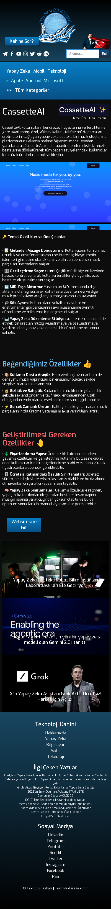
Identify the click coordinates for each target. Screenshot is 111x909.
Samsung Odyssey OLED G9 (55, 796)
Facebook (55, 870)
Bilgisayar (55, 745)
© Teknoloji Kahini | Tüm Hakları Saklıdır (55, 888)
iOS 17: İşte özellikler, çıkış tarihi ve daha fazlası (55, 800)
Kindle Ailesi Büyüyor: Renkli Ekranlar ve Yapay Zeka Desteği (55, 787)
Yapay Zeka (18, 71)
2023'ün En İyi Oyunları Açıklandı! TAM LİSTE (56, 792)
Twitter (56, 858)
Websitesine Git (24, 525)
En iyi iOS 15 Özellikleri (55, 816)
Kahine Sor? (22, 41)
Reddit (56, 852)
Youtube (56, 847)
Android (33, 81)
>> (9, 90)
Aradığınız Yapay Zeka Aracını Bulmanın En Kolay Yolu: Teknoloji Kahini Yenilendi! (55, 775)
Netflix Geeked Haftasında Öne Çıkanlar (56, 812)
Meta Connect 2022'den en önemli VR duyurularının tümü (55, 804)
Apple (17, 81)
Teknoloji (57, 71)
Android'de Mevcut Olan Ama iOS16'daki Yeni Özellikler (56, 808)
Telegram (55, 841)
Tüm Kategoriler (32, 90)
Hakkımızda (55, 733)
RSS (55, 876)
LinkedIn (55, 835)
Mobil (38, 71)
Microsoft (54, 81)
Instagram (55, 864)
